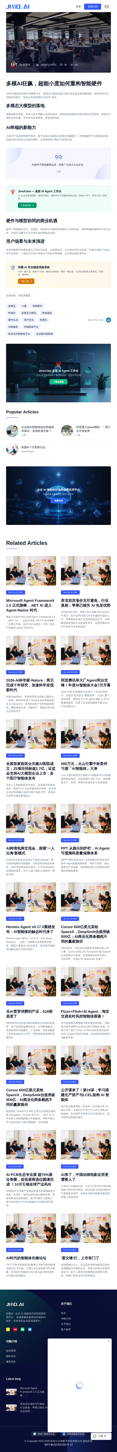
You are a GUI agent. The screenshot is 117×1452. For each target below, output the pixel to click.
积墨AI (26, 64)
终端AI (11, 313)
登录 (78, 6)
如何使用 (11, 1350)
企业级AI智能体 (44, 334)
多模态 (12, 306)
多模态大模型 (28, 313)
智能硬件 (37, 306)
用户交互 (29, 320)
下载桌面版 (27, 205)
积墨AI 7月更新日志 (33, 447)
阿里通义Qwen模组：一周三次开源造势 (93, 429)
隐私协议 (11, 1356)
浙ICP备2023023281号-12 (58, 1444)
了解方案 (26, 281)
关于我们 (66, 1324)
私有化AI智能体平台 (19, 334)
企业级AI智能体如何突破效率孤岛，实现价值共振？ (37, 429)
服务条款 (11, 1361)
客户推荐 (66, 1329)
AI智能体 (13, 327)
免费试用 (93, 6)
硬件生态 (13, 320)
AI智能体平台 (31, 327)
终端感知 (47, 313)
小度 (24, 306)
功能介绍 (66, 1318)
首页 (63, 1313)
